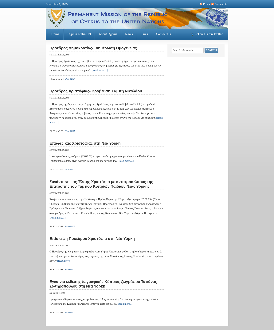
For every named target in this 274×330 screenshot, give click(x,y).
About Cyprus (108, 34)
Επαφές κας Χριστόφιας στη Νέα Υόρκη (85, 143)
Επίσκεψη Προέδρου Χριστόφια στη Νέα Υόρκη (92, 238)
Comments (220, 4)
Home (55, 34)
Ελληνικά (70, 79)
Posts (206, 4)
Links (144, 34)
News (129, 34)
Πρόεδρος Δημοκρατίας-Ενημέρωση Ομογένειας (93, 48)
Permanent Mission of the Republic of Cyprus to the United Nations (137, 18)
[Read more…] (100, 70)
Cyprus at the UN (79, 34)
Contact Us (163, 34)
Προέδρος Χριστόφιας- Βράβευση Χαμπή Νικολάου (95, 91)
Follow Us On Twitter (209, 34)
